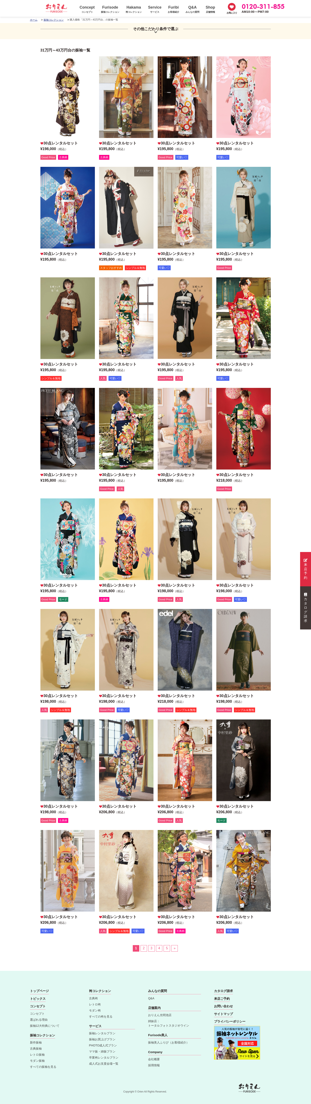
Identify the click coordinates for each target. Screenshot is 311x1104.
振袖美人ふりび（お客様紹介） (168, 1042)
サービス (95, 1026)
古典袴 (93, 998)
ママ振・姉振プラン (102, 1051)
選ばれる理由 (39, 1019)
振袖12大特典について (45, 1025)
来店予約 (305, 568)
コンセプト (37, 1013)
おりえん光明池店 (160, 1015)
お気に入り (232, 13)
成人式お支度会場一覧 (103, 1063)
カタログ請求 (305, 608)
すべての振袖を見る (43, 1066)
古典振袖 (36, 1048)
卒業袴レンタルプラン (103, 1057)
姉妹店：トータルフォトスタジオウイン (168, 1023)
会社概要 (154, 1059)
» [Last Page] (175, 948)
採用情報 (154, 1065)
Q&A (151, 998)
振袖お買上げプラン (102, 1039)
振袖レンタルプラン (102, 1033)
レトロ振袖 (37, 1054)
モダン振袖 (37, 1060)
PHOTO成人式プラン (103, 1045)
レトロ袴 (95, 1004)
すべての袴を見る (100, 1016)
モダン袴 (95, 1010)
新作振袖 (36, 1042)
